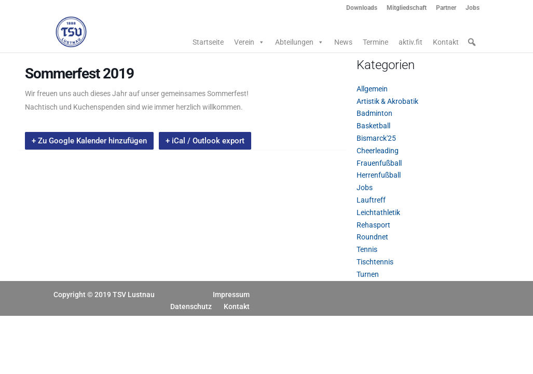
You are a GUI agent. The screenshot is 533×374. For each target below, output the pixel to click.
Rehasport (373, 225)
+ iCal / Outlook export (205, 140)
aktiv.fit (410, 42)
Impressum (231, 294)
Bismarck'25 (376, 138)
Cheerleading (378, 150)
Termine (375, 42)
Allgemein (372, 89)
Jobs (473, 8)
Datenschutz (191, 306)
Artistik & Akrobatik (387, 101)
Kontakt (446, 42)
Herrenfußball (379, 175)
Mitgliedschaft (407, 8)
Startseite (208, 42)
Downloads (361, 8)
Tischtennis (375, 262)
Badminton (374, 113)
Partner (446, 8)
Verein (249, 42)
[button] (472, 42)
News (343, 42)
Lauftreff (371, 200)
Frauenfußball (379, 163)
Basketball (373, 126)
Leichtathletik (378, 212)
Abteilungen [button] (299, 42)
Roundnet (372, 237)
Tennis (367, 249)
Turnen (368, 274)
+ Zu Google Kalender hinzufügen (89, 140)
